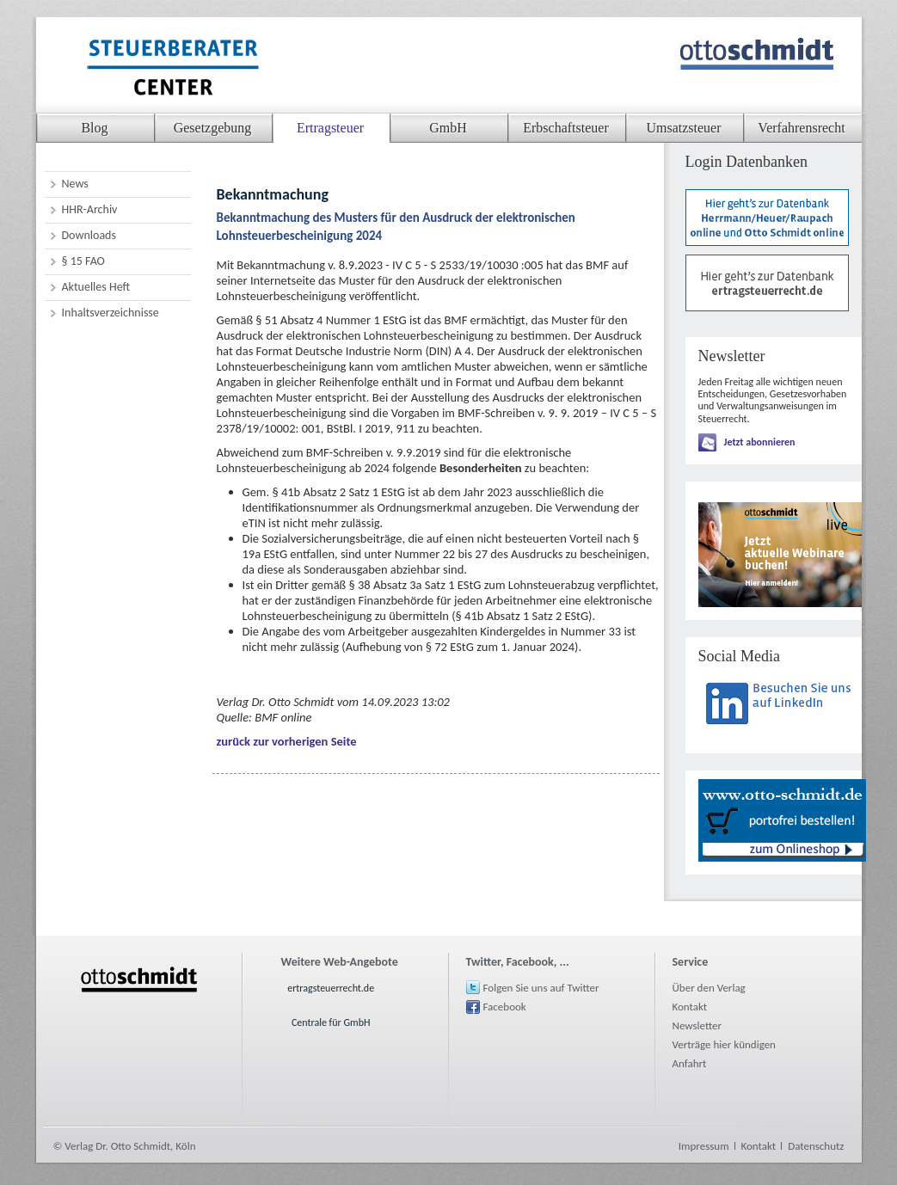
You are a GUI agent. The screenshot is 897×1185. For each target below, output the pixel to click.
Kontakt (690, 1006)
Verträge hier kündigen (724, 1044)
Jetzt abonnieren (760, 442)
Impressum (704, 1145)
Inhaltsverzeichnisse (110, 312)
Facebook (504, 1006)
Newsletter (697, 1025)
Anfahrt (690, 1063)
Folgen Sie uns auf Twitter (541, 987)
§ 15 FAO (83, 261)
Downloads (89, 235)
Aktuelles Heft (96, 286)
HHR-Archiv (90, 209)
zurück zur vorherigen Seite (287, 741)
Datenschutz (816, 1145)
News (75, 183)
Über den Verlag (709, 987)
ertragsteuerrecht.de (330, 988)
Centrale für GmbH (331, 1022)
